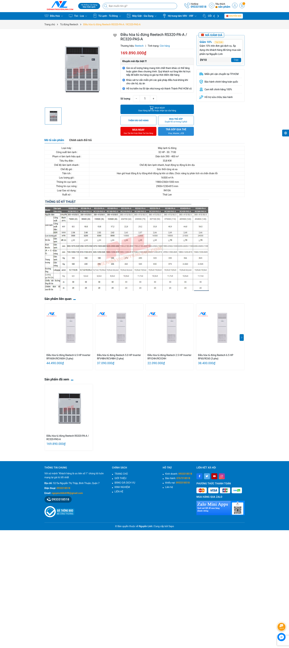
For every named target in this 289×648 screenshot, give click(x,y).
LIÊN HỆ (119, 491)
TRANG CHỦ (121, 473)
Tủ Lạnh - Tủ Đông (107, 16)
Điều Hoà (53, 16)
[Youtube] (214, 476)
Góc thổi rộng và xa (166, 169)
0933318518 (198, 6)
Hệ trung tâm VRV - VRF (179, 16)
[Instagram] (222, 476)
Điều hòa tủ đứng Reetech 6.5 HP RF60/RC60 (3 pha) (215, 357)
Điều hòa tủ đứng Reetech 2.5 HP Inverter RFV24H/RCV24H (169, 357)
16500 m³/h (167, 177)
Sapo (171, 526)
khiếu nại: (177, 482)
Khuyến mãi (233, 15)
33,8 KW (167, 160)
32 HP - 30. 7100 (167, 152)
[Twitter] (207, 476)
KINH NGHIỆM (122, 487)
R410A (167, 190)
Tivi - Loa (78, 16)
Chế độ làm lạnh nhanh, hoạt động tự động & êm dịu (167, 165)
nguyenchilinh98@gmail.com (67, 493)
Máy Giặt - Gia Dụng (142, 16)
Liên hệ (169, 487)
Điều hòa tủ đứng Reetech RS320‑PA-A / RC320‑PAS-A (68, 437)
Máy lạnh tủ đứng (167, 148)
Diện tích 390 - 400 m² (167, 156)
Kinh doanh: (178, 473)
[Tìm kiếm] (106, 6)
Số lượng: (125, 98)
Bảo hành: (177, 478)
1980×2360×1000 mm (167, 182)
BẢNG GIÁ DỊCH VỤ (125, 482)
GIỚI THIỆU (120, 478)
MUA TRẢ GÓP (176, 120)
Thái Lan (167, 194)
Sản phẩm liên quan (58, 299)
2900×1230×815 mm (167, 186)
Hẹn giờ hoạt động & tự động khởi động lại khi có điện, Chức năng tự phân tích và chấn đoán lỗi (167, 173)
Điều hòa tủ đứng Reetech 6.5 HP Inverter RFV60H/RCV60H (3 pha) (69, 357)
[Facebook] (199, 476)
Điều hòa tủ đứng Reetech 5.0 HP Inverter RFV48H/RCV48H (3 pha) (119, 357)
